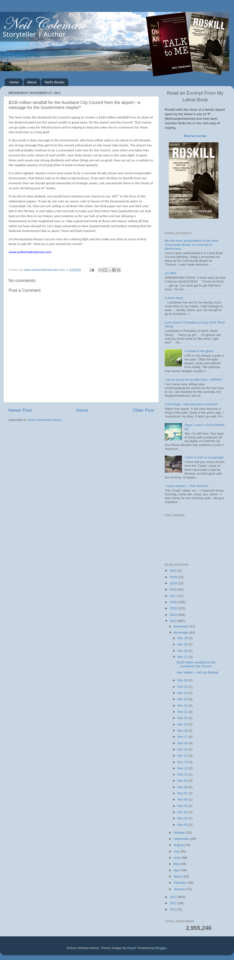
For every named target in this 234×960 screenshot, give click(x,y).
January (180, 889)
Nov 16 (183, 743)
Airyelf (131, 948)
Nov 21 (183, 712)
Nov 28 (183, 650)
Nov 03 (183, 818)
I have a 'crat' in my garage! (204, 457)
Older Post (143, 410)
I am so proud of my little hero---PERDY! (194, 379)
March (178, 876)
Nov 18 (183, 730)
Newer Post (20, 410)
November (181, 632)
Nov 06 (183, 799)
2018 (174, 589)
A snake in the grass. (199, 351)
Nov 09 (183, 780)
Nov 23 (183, 699)
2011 (174, 903)
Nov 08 (183, 787)
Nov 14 (183, 755)
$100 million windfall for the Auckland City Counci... (196, 664)
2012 (174, 897)
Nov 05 (183, 806)
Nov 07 (183, 793)
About (32, 82)
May (177, 864)
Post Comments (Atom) (45, 420)
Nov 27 (183, 657)
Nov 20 (183, 718)
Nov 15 (183, 749)
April (177, 870)
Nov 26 (183, 680)
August (179, 845)
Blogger (161, 948)
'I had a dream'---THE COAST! (186, 486)
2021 (174, 570)
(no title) (170, 273)
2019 (174, 583)
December (181, 626)
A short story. (174, 298)
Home (14, 82)
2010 (174, 909)
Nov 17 (183, 737)
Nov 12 (183, 768)
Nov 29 (183, 644)
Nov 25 (183, 686)
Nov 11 (183, 774)
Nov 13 (183, 762)
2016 (174, 602)
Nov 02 (183, 825)
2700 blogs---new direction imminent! (191, 404)
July (177, 851)
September (182, 839)
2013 (174, 621)
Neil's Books (54, 82)
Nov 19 (183, 724)
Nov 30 (183, 638)
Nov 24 (183, 693)
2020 (174, 577)
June (177, 857)
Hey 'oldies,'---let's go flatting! (197, 672)
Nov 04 (183, 812)
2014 (174, 614)
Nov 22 (183, 705)
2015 (174, 608)
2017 (174, 596)
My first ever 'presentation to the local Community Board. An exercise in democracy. (191, 244)
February (180, 882)
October (180, 832)
